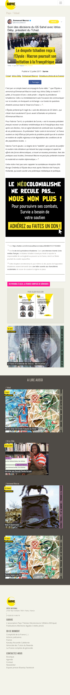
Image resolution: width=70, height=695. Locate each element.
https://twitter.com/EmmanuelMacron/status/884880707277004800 (37, 246)
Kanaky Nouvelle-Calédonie (18, 642)
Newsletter (11, 665)
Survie (45, 71)
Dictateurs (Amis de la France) (51, 76)
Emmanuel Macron (30, 76)
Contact (9, 662)
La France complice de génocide (19, 648)
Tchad (16, 13)
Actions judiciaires (13, 637)
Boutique (10, 657)
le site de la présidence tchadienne (25, 251)
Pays (8, 13)
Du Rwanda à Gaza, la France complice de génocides (28, 283)
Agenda (9, 659)
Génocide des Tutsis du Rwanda (19, 645)
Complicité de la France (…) (17, 634)
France (9, 640)
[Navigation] (60, 3)
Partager (35, 82)
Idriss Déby (16, 76)
